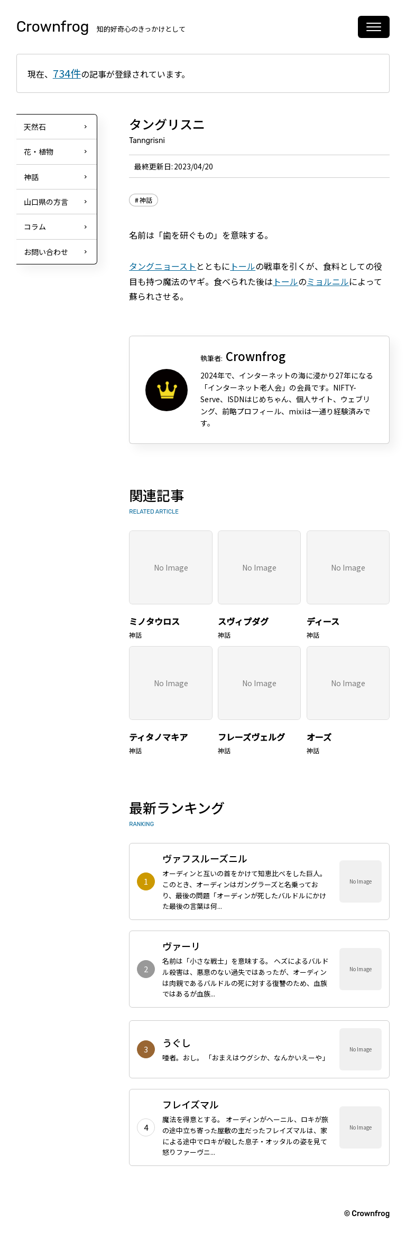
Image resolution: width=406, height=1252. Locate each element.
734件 (67, 73)
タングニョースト (162, 266)
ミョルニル (328, 281)
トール (242, 266)
